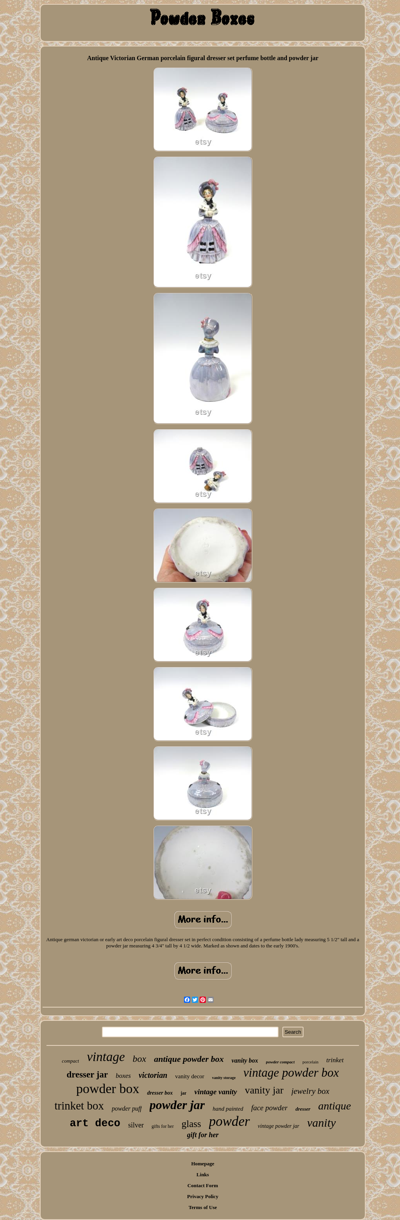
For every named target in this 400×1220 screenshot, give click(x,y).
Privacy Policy (202, 1196)
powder (229, 1121)
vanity (321, 1122)
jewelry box (310, 1091)
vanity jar (264, 1090)
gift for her (203, 1135)
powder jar (177, 1105)
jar (183, 1093)
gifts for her (163, 1126)
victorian (153, 1075)
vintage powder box (291, 1072)
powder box (107, 1088)
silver (136, 1125)
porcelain (310, 1061)
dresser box (160, 1093)
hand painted (227, 1109)
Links (202, 1174)
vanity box (245, 1060)
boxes (123, 1075)
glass (191, 1123)
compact (70, 1061)
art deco (95, 1123)
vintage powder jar (279, 1126)
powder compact (280, 1061)
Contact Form (203, 1185)
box (139, 1059)
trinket (334, 1060)
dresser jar (87, 1074)
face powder (269, 1108)
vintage (106, 1057)
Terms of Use (203, 1207)
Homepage (202, 1163)
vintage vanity (215, 1092)
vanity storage (224, 1078)
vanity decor (189, 1076)
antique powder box (188, 1059)
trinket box (79, 1105)
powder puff (127, 1108)
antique (334, 1106)
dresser (302, 1109)
